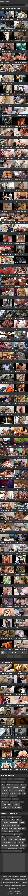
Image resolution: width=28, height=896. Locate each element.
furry (17, 782)
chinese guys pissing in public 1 (10, 822)
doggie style (14, 801)
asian (17, 779)
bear (22, 801)
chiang (19, 819)
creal (14, 842)
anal (22, 782)
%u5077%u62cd (6, 807)
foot (4, 787)
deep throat (6, 793)
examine (18, 817)
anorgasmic (6, 801)
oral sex (19, 851)
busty (10, 804)
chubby (10, 782)
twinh (4, 817)
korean (23, 787)
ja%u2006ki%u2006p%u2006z (18, 828)
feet (19, 836)
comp (4, 804)
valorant (5, 831)
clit (11, 790)
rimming (22, 848)
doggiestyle (13, 796)
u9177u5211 (11, 851)
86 (12, 656)
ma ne (4, 851)
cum (16, 790)
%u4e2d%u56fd (17, 807)
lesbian (11, 831)
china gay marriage (7, 834)
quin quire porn (6, 842)
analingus (5, 790)
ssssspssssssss (11, 836)
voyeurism (21, 842)
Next (19, 656)
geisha (11, 839)
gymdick (5, 845)
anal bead (5, 796)
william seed (16, 825)
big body (16, 799)
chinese (5, 779)
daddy (23, 779)
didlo (9, 784)
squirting (11, 817)
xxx (4, 784)
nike (21, 834)
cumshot (24, 784)
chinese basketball (20, 839)
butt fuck (17, 804)
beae (18, 831)
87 (15, 656)
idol (16, 834)
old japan (24, 845)
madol (4, 848)
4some (13, 793)
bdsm (4, 782)
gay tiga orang (6, 819)
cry (3, 836)
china (11, 779)
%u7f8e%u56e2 (6, 825)
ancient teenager (13, 848)
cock (19, 793)
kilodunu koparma (14, 845)
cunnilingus (16, 784)
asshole (22, 790)
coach (9, 787)
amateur (16, 787)
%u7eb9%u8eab (7, 799)
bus (14, 819)
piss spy (5, 839)
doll (24, 793)
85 (8, 656)
